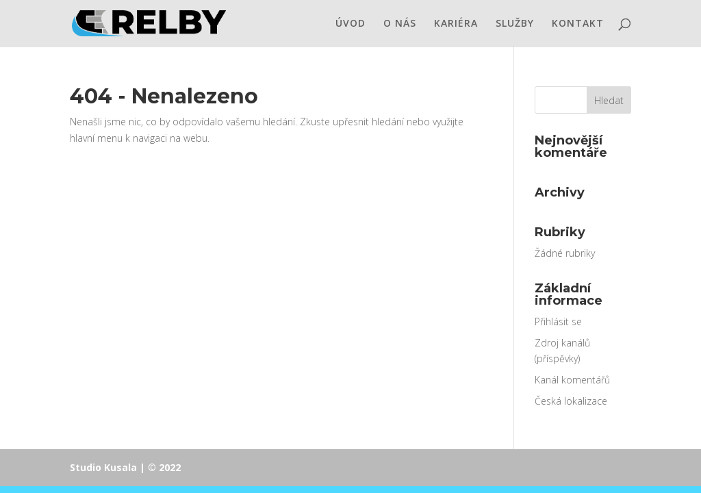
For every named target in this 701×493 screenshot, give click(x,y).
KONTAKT (578, 23)
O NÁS (399, 23)
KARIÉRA (456, 23)
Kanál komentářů (572, 379)
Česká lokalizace (571, 400)
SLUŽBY (515, 23)
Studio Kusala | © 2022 (125, 467)
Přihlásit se (558, 321)
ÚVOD (350, 23)
